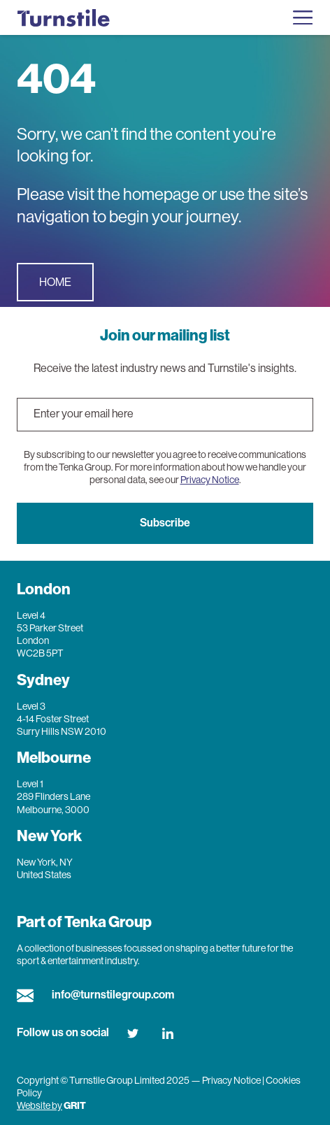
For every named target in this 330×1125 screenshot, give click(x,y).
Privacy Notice (209, 479)
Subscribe (165, 522)
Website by (39, 1105)
